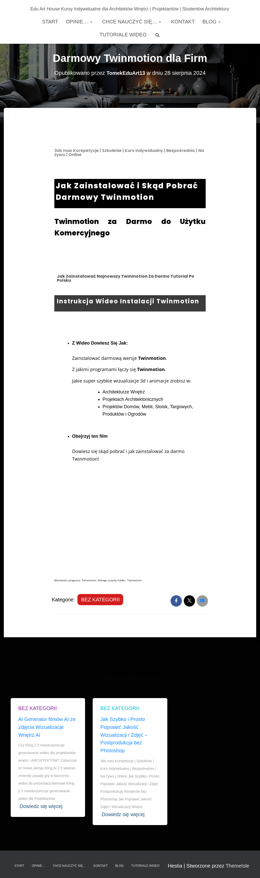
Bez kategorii (100, 599)
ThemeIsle (237, 866)
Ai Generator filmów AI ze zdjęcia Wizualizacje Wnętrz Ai (47, 727)
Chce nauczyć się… (131, 21)
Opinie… (79, 21)
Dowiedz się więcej (41, 806)
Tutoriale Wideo (123, 34)
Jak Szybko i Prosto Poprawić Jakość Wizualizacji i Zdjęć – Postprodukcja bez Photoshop (124, 734)
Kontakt (182, 21)
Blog (211, 21)
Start (49, 21)
